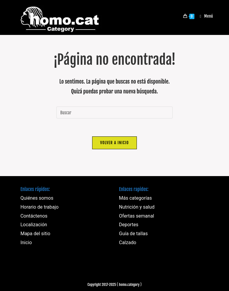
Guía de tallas (133, 233)
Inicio (26, 242)
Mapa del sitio (35, 233)
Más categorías (135, 198)
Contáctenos (33, 216)
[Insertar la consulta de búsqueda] (114, 112)
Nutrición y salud (136, 207)
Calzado (127, 242)
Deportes (128, 224)
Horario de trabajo (39, 207)
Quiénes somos (36, 198)
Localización (33, 224)
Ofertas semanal (136, 216)
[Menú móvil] (204, 16)
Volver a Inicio (114, 142)
